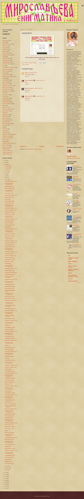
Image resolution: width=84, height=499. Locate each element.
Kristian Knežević (5, 147)
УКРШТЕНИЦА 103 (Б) (9, 244)
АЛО (3, 65)
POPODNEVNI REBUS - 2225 (11, 365)
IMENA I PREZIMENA (72, 261)
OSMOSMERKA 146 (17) (10, 318)
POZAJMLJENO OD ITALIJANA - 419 (9, 217)
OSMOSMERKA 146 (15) (10, 338)
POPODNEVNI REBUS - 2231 (11, 300)
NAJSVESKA (5, 132)
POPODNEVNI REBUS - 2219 (11, 437)
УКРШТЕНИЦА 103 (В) (9, 235)
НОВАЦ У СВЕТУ (6, 154)
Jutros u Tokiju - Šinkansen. (10, 403)
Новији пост (23, 146)
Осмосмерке (5, 49)
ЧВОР (3, 92)
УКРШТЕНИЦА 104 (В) (9, 201)
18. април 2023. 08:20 (39, 96)
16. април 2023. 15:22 (32, 72)
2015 (5, 486)
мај (5, 177)
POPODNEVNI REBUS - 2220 (11, 422)
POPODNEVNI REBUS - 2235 (11, 251)
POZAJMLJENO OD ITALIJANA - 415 (9, 266)
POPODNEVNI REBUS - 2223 (11, 386)
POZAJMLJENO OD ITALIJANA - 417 (9, 238)
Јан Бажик (4, 130)
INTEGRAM (74, 193)
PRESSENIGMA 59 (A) (9, 221)
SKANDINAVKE (75, 225)
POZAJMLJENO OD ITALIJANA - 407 (9, 354)
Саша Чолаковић (6, 110)
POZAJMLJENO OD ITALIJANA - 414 (9, 282)
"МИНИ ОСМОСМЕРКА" (7, 85)
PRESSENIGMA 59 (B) (9, 212)
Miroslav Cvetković (29, 80)
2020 (5, 476)
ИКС (3, 127)
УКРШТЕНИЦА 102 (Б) (9, 284)
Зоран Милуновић (6, 74)
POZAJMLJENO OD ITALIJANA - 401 (9, 420)
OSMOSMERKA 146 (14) (10, 347)
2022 (5, 472)
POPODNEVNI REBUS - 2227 (11, 340)
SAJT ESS (70, 278)
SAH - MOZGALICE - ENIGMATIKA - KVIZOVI (73, 276)
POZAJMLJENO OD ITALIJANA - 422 (9, 184)
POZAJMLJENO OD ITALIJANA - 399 (9, 453)
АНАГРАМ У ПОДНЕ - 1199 (10, 210)
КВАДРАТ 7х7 (7, 345)
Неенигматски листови (7, 91)
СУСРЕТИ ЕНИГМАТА (7, 103)
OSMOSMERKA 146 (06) (10, 448)
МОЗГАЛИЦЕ (5, 116)
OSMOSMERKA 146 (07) (10, 426)
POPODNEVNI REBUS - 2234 (11, 268)
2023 (5, 164)
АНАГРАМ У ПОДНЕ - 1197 (10, 255)
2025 (5, 160)
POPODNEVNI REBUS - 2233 (11, 279)
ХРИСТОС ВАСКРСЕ (9, 349)
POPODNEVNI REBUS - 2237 (11, 228)
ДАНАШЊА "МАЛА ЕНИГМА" (11, 272)
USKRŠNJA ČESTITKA (9, 432)
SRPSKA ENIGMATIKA (73, 281)
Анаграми (4, 47)
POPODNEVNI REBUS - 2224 (11, 373)
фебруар (7, 467)
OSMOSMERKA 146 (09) (10, 400)
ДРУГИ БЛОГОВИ (6, 87)
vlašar (26, 72)
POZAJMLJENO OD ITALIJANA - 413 (9, 294)
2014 (5, 488)
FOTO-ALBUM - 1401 (9, 203)
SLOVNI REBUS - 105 (76, 244)
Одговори (27, 76)
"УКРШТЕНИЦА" (5, 60)
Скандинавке (5, 40)
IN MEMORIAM (8, 227)
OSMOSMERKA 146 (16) (10, 327)
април (6, 179)
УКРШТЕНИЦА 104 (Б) (9, 214)
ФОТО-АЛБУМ (5, 53)
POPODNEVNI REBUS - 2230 (11, 310)
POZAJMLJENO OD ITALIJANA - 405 (9, 376)
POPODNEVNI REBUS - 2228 (11, 331)
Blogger (48, 496)
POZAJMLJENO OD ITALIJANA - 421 (9, 191)
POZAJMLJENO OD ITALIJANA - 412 (9, 303)
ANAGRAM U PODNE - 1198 (11, 242)
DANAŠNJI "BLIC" (8, 384)
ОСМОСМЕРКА (8, 391)
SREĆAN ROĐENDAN (9, 382)
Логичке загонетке (6, 119)
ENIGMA (4, 73)
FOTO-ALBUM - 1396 (9, 428)
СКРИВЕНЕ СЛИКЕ (6, 137)
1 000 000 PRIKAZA (76, 184)
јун (5, 175)
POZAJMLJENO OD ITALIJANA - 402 (9, 411)
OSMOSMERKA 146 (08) (10, 413)
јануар (6, 469)
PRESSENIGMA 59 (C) (9, 197)
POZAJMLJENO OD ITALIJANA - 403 (9, 397)
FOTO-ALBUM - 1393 (9, 457)
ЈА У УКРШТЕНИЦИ (6, 150)
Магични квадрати (6, 69)
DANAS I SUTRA (5, 83)
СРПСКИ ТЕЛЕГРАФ (6, 44)
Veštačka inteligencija (6, 152)
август (6, 171)
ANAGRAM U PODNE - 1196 (11, 367)
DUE (69, 255)
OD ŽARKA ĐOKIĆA (9, 223)
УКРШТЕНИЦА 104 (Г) (9, 186)
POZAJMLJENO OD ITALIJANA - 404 (9, 388)
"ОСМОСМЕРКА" (6, 62)
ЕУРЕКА (4, 78)
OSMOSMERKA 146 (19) (10, 298)
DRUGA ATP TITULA (9, 261)
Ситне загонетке (5, 71)
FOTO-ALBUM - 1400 (9, 288)
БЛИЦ (3, 56)
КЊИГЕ (4, 105)
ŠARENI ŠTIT (7, 325)
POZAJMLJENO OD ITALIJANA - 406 (9, 363)
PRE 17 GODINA (75, 166)
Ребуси (3, 42)
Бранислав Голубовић (7, 123)
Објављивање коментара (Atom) (34, 149)
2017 (5, 482)
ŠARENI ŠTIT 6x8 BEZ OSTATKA (9, 316)
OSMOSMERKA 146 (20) (10, 286)
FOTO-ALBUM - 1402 (9, 193)
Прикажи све (80, 282)
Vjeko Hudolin (5, 128)
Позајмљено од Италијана (8, 76)
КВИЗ (3, 112)
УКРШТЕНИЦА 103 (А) (9, 253)
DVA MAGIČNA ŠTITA (9, 336)
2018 (5, 480)
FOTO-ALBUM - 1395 (9, 439)
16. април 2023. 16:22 (39, 80)
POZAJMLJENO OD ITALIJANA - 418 (9, 231)
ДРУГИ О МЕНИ (5, 145)
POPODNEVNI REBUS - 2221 (11, 408)
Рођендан (4, 141)
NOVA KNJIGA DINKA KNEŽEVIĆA (76, 235)
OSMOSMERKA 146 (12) (10, 371)
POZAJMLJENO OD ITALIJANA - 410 (9, 323)
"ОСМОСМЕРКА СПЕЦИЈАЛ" (8, 67)
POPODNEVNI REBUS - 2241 (11, 181)
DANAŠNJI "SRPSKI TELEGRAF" (9, 277)
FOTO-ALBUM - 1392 (9, 463)
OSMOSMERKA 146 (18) (10, 308)
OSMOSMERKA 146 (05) (10, 455)
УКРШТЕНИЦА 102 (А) (9, 296)
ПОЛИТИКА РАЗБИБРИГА (7, 134)
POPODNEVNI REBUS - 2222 (11, 394)
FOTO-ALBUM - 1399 (9, 380)
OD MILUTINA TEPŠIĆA (10, 233)
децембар (7, 165)
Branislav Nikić (5, 100)
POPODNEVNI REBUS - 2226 (11, 351)
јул (5, 173)
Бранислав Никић (29, 88)
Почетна (41, 146)
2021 (5, 474)
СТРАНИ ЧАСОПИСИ (7, 63)
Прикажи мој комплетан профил (73, 158)
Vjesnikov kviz (5, 107)
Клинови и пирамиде (6, 109)
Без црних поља (5, 94)
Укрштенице (5, 45)
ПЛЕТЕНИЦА (7, 199)
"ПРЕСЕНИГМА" (5, 80)
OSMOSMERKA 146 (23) (10, 246)
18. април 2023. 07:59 (37, 88)
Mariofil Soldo (5, 118)
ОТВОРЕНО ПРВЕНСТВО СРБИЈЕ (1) (10, 406)
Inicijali (69, 263)
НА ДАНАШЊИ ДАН (6, 89)
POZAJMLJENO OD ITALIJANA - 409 (9, 334)
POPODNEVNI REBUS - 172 (75, 177)
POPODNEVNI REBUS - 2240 (11, 195)
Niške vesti (4, 139)
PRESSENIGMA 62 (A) (9, 188)
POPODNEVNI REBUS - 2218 (11, 450)
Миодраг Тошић (5, 114)
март (6, 465)
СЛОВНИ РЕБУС (6, 101)
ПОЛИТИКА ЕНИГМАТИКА (8, 143)
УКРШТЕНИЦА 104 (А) (9, 225)
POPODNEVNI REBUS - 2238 (11, 219)
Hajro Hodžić (5, 125)
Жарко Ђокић (5, 82)
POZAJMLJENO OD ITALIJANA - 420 (9, 206)
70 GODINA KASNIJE (9, 356)
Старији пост (60, 146)
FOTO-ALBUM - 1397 (9, 424)
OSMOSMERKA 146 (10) (10, 392)
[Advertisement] (42, 134)
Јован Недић (5, 121)
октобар (7, 169)
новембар (7, 167)
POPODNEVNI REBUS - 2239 (11, 208)
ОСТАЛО (27, 64)
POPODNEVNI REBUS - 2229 (11, 320)
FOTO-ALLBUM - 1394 (9, 444)
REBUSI (70, 273)
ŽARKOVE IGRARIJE (9, 329)
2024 (5, 162)
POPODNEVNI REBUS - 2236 (11, 240)
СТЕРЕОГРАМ (5, 148)
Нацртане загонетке (6, 54)
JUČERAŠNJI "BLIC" (9, 417)
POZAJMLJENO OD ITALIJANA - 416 (9, 249)
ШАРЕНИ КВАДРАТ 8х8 (10, 257)
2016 (5, 484)
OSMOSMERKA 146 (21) (10, 274)
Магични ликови (5, 58)
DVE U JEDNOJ (75, 200)
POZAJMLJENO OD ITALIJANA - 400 (9, 442)
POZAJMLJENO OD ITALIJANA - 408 (9, 343)
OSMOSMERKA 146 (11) (10, 378)
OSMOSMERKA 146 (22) (10, 259)
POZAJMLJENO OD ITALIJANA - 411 (9, 313)
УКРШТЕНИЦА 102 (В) (9, 270)
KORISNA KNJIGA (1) (76, 216)
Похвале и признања (6, 136)
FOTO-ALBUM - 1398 (9, 415)
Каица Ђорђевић (6, 98)
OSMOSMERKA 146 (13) (10, 360)
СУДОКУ (4, 51)
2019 (5, 478)
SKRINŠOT (7, 358)
